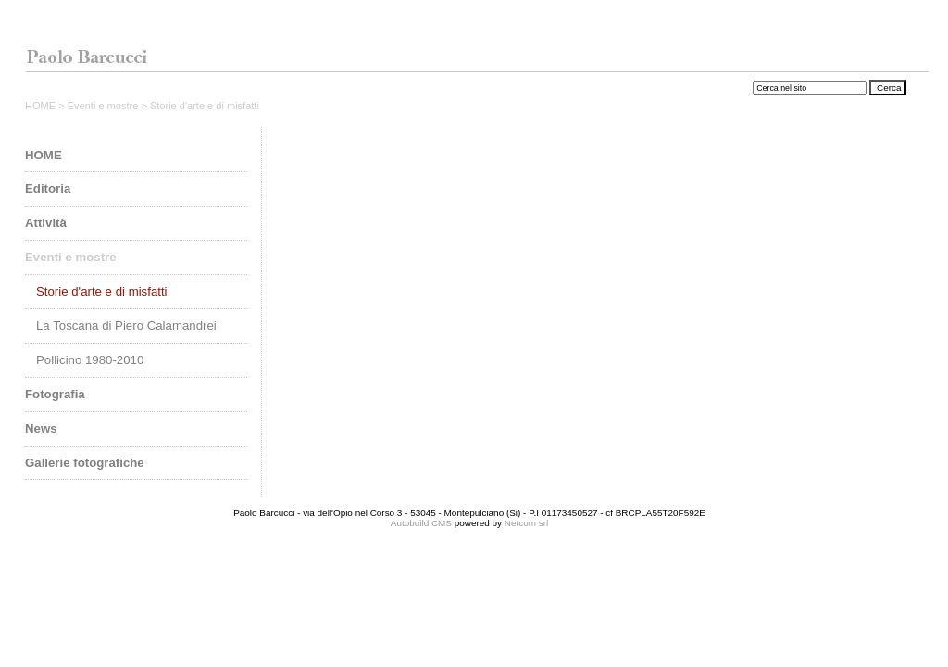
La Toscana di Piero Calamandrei (126, 326)
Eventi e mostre (105, 105)
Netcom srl (526, 523)
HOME (41, 105)
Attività (46, 223)
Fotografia (55, 394)
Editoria (47, 188)
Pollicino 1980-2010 (89, 360)
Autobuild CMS (421, 523)
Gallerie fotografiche (84, 463)
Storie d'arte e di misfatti (102, 291)
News (41, 428)
